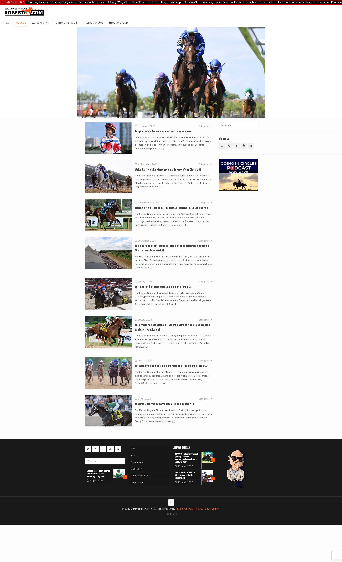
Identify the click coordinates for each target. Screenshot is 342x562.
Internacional (136, 482)
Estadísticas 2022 (139, 475)
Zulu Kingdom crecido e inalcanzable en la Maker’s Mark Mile (237, 2)
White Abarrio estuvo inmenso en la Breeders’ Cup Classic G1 (168, 169)
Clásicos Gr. (136, 469)
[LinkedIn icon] (174, 514)
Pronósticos (136, 462)
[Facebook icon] (165, 514)
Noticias (134, 455)
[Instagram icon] (177, 514)
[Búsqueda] (238, 125)
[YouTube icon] (171, 514)
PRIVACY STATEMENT (207, 508)
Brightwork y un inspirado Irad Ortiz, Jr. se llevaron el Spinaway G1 (171, 208)
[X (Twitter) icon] (168, 514)
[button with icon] (222, 146)
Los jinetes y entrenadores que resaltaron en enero (163, 131)
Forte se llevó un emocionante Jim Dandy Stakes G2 (163, 287)
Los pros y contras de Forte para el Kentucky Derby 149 (165, 404)
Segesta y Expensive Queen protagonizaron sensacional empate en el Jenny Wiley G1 (77, 2)
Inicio (132, 448)
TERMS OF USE (184, 508)
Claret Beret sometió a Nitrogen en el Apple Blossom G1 (164, 2)
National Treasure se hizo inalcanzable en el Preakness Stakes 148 (171, 366)
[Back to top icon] (171, 502)
